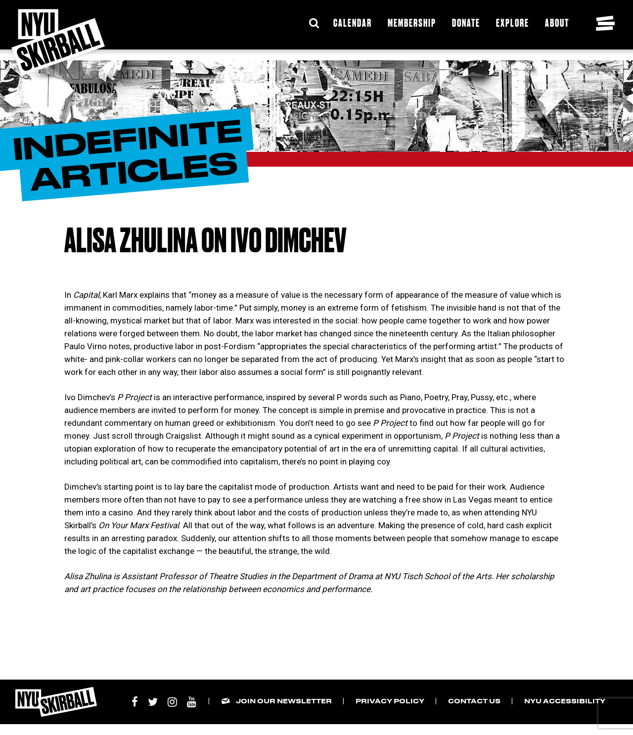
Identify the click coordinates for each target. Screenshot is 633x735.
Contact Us (474, 700)
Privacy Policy (390, 700)
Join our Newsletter (284, 700)
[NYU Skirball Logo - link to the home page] (58, 42)
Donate (466, 22)
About (557, 22)
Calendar (352, 22)
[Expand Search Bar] (314, 23)
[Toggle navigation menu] (605, 23)
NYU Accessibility (564, 700)
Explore (512, 22)
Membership (412, 22)
